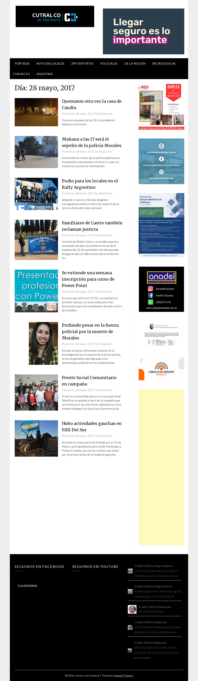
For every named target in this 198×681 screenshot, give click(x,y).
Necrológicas (164, 63)
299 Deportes (82, 63)
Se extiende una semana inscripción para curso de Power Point (89, 279)
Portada (22, 63)
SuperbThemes (123, 675)
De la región (135, 63)
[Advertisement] (161, 467)
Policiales (109, 63)
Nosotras (45, 74)
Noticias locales (50, 63)
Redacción (105, 113)
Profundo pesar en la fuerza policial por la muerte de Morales (91, 331)
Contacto (21, 74)
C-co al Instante (27, 585)
